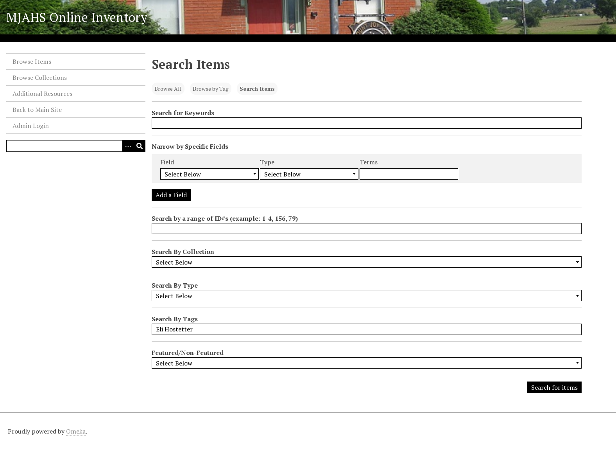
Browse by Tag (211, 88)
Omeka (76, 431)
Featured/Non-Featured (188, 352)
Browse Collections (40, 77)
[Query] (75, 146)
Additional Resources (42, 93)
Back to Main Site (37, 109)
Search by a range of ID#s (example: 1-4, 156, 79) (225, 218)
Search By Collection (183, 251)
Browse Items (32, 61)
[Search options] (128, 146)
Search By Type (175, 285)
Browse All (168, 88)
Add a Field (171, 195)
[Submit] (139, 146)
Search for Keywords (183, 112)
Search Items (257, 88)
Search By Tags (175, 319)
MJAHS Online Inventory (76, 17)
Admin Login (31, 125)
